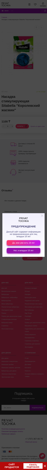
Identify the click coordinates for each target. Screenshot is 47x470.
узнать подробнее (33, 466)
